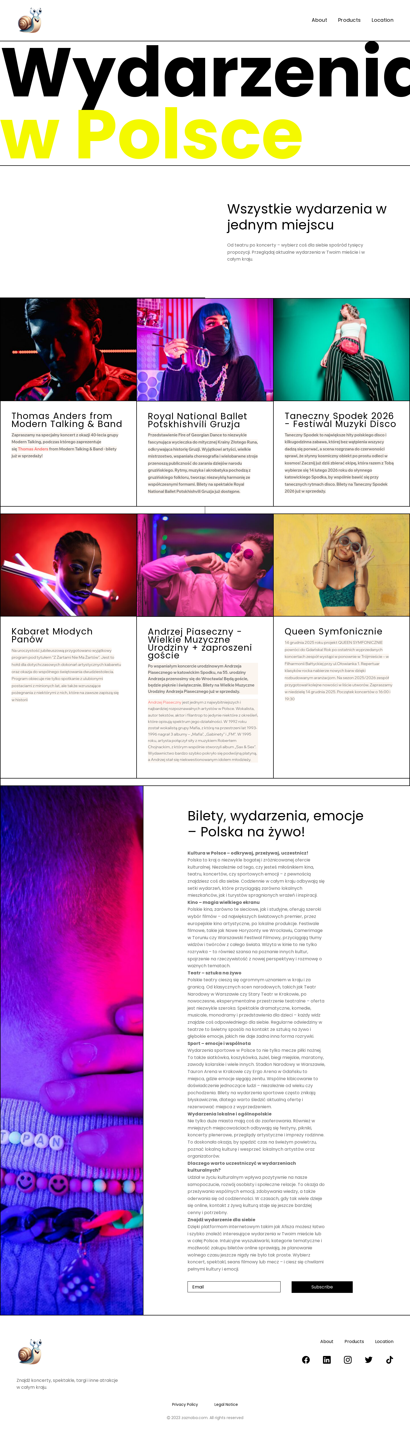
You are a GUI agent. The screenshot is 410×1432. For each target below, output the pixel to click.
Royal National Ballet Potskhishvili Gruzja (198, 420)
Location (382, 20)
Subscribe (322, 1287)
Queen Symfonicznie (334, 631)
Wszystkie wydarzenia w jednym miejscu (307, 217)
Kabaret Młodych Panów (52, 635)
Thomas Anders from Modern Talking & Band (67, 420)
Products (349, 20)
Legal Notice (226, 1404)
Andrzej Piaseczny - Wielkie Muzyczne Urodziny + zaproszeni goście (200, 643)
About (319, 20)
